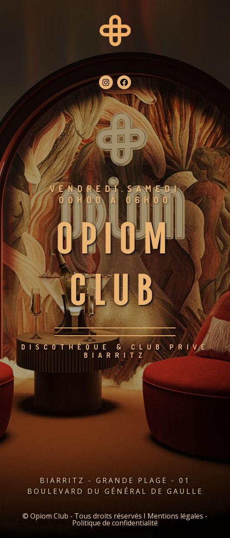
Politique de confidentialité (115, 523)
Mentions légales (175, 516)
